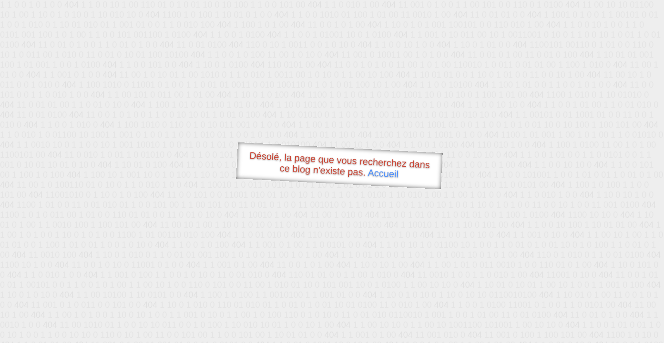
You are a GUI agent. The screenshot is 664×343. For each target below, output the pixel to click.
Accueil (383, 173)
